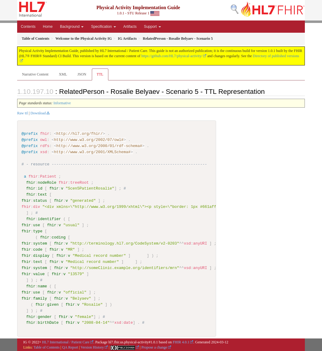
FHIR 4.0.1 (181, 342)
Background (72, 26)
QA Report (70, 347)
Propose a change (154, 347)
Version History (92, 347)
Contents (28, 26)
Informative (62, 103)
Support (152, 26)
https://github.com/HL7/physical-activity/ (172, 56)
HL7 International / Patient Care (66, 342)
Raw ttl (22, 113)
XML (63, 74)
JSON (81, 74)
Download (38, 113)
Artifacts (130, 26)
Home (48, 26)
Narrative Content (35, 74)
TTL (100, 74)
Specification (103, 26)
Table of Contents (46, 347)
